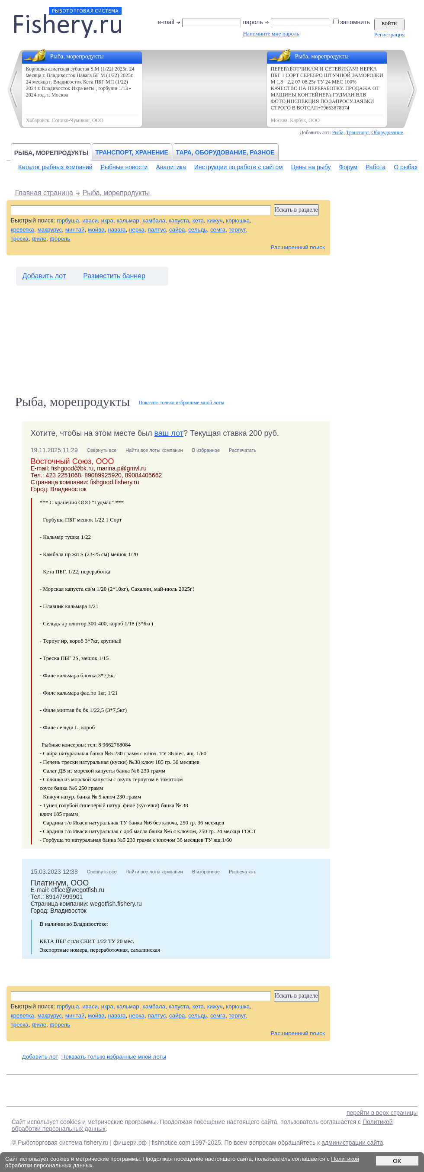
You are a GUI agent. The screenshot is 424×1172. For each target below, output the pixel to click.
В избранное (206, 450)
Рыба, (338, 132)
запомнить (351, 22)
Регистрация (389, 34)
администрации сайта (352, 1142)
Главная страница (44, 192)
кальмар (128, 220)
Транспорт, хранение (131, 152)
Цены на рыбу (311, 167)
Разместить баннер (114, 276)
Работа (375, 167)
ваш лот (168, 433)
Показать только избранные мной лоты (181, 402)
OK (397, 1161)
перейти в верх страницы (382, 1112)
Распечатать (242, 450)
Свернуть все (102, 450)
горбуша (68, 220)
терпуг (237, 229)
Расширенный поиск (298, 247)
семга (217, 229)
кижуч (215, 220)
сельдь (197, 229)
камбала (154, 220)
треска (20, 238)
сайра (177, 229)
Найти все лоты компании (154, 450)
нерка (137, 229)
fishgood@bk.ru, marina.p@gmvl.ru (99, 468)
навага (116, 229)
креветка (22, 229)
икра (107, 220)
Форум (348, 167)
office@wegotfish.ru (77, 889)
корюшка (238, 220)
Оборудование (387, 132)
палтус (157, 229)
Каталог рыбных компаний (55, 167)
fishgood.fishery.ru (114, 482)
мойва (96, 229)
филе (39, 238)
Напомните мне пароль (271, 33)
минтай (75, 229)
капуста (179, 220)
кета (198, 220)
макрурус (50, 229)
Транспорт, (358, 132)
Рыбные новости (124, 167)
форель (60, 238)
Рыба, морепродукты (51, 152)
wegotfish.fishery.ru (116, 903)
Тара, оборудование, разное (225, 152)
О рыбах (406, 167)
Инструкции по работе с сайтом (238, 167)
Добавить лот (44, 276)
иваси (90, 220)
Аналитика (171, 167)
